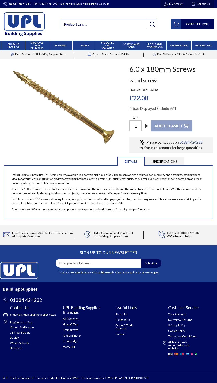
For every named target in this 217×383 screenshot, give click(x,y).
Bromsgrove (70, 330)
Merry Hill (69, 346)
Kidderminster (72, 335)
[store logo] (24, 24)
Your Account (177, 314)
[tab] (131, 161)
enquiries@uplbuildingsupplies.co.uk (87, 3)
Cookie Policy (176, 331)
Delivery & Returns (180, 319)
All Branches (71, 319)
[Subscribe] (151, 263)
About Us (121, 314)
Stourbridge (70, 341)
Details (131, 161)
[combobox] (108, 24)
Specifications (164, 161)
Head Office (70, 324)
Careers (120, 334)
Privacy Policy (122, 272)
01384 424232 (38, 3)
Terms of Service (143, 272)
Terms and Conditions (182, 336)
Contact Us (122, 319)
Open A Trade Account (124, 327)
